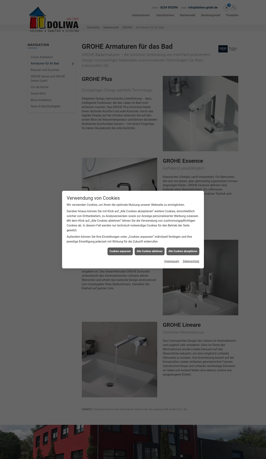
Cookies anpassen (120, 244)
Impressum (171, 255)
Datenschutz (191, 255)
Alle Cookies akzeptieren (182, 244)
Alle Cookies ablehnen (150, 244)
